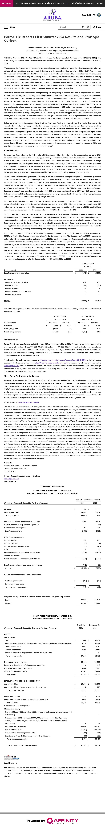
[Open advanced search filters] (88, 27)
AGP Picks (6, 3)
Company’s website (11, 366)
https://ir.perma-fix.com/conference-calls (51, 363)
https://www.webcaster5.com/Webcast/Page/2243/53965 (63, 360)
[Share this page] (96, 27)
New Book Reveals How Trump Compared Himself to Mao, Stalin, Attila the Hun (39, 3)
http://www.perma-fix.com (28, 402)
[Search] (69, 27)
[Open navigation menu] (9, 27)
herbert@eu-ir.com (11, 479)
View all (100, 3)
